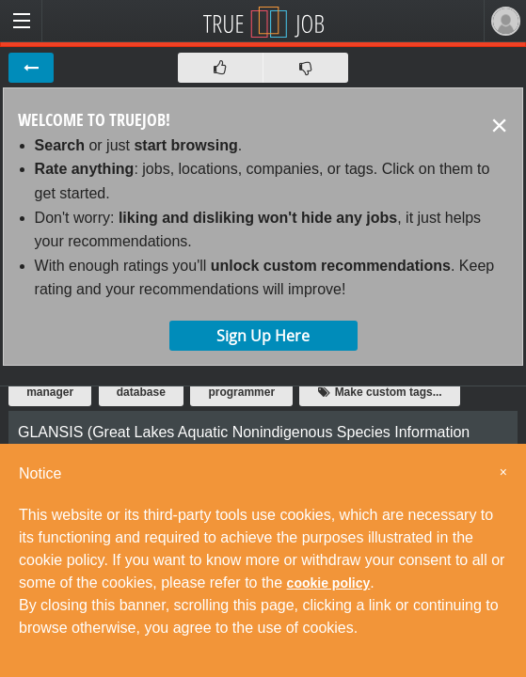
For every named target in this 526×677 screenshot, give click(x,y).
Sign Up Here (263, 335)
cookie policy (329, 582)
